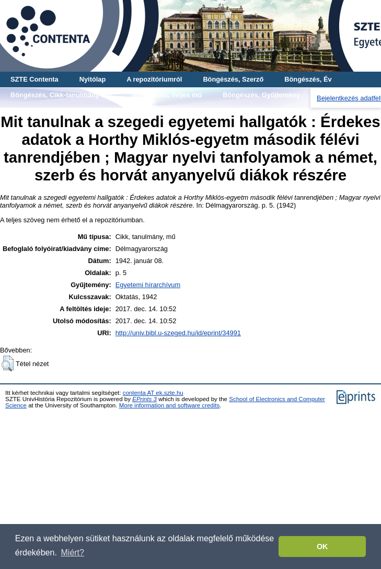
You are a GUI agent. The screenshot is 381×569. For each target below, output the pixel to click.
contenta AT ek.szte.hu (153, 393)
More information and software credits (169, 405)
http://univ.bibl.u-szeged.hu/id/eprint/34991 (178, 333)
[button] (8, 363)
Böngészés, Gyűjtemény (261, 95)
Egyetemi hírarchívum (148, 285)
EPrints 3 (144, 399)
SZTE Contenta (34, 79)
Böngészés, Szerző (233, 79)
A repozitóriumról (154, 79)
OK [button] (322, 546)
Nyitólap (92, 79)
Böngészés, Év (307, 79)
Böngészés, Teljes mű (167, 95)
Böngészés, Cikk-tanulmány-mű (60, 95)
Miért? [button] (72, 552)
